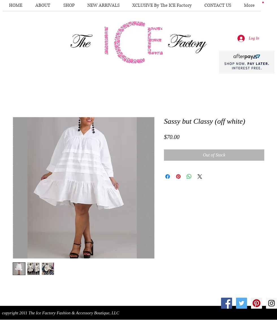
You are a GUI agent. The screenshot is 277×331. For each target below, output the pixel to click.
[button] (263, 2)
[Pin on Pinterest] (178, 176)
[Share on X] (199, 176)
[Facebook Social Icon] (226, 303)
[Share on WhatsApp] (189, 176)
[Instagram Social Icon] (271, 303)
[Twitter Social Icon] (241, 303)
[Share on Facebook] (167, 176)
